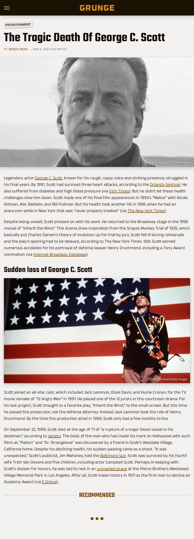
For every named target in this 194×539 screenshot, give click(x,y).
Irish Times (119, 191)
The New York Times (146, 210)
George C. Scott (48, 177)
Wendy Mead (18, 49)
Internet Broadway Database (59, 254)
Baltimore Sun (113, 455)
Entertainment (18, 24)
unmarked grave (112, 468)
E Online (49, 481)
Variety (54, 435)
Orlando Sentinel (165, 184)
